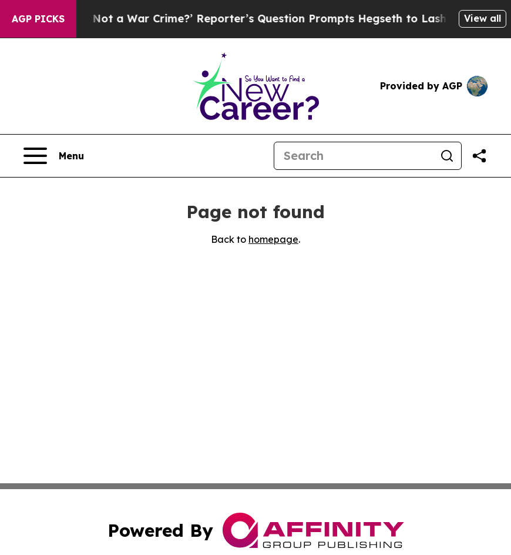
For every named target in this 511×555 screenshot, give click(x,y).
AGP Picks (38, 19)
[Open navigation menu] (53, 156)
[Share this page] (479, 156)
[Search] (353, 155)
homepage (273, 239)
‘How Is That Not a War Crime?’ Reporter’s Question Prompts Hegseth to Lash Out (253, 18)
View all (482, 18)
